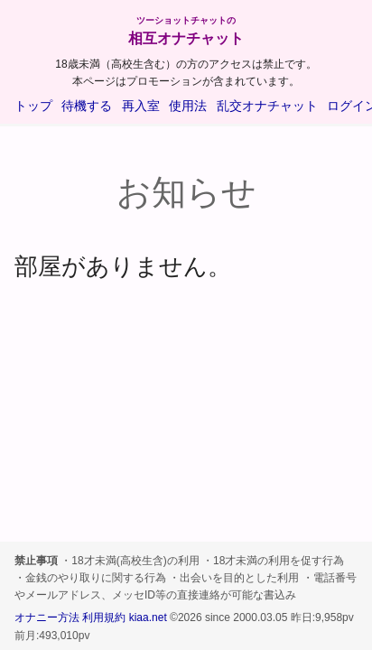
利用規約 (104, 617)
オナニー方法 (46, 617)
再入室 (141, 105)
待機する (86, 105)
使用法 (188, 105)
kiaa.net (148, 617)
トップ (33, 105)
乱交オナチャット (267, 105)
